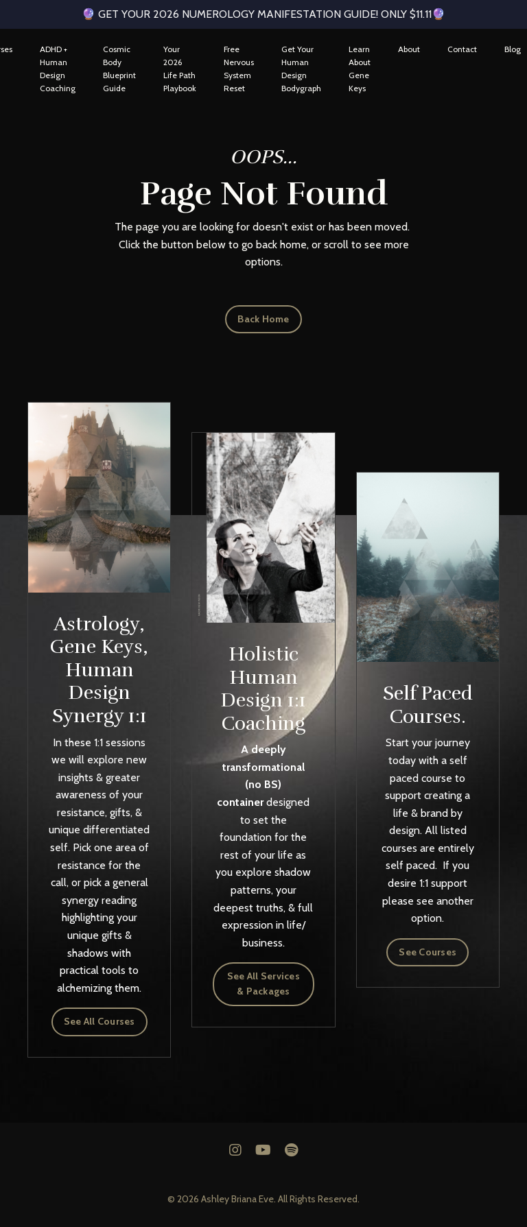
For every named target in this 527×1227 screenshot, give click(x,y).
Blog (512, 49)
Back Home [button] (263, 319)
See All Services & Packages (263, 983)
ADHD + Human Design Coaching (57, 69)
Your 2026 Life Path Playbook (179, 69)
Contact (462, 49)
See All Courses (99, 1021)
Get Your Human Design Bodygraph (301, 69)
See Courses (427, 952)
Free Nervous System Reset (239, 69)
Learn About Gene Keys (360, 69)
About (409, 49)
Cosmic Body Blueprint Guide (119, 69)
